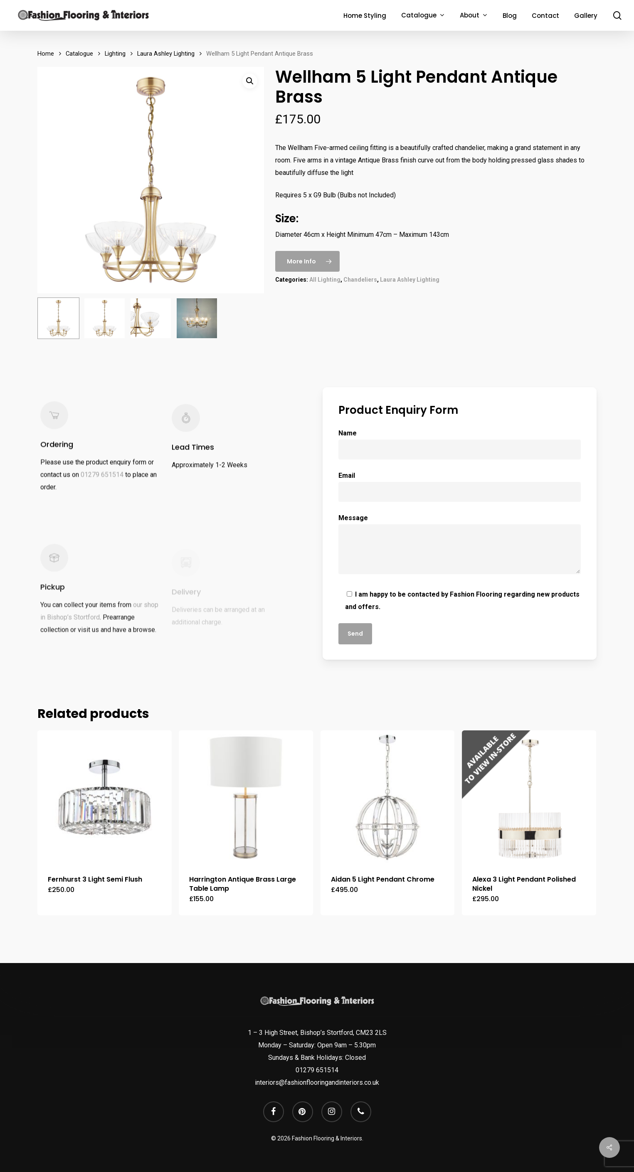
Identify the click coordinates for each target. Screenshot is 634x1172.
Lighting (115, 53)
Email (459, 487)
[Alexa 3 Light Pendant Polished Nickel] (529, 797)
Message (459, 546)
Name (459, 444)
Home (45, 53)
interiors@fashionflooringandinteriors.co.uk (317, 1082)
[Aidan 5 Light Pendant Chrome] (388, 797)
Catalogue (79, 53)
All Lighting (324, 279)
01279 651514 (102, 485)
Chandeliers (360, 279)
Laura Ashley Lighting (166, 53)
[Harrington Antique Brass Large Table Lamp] (246, 797)
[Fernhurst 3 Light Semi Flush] (104, 797)
